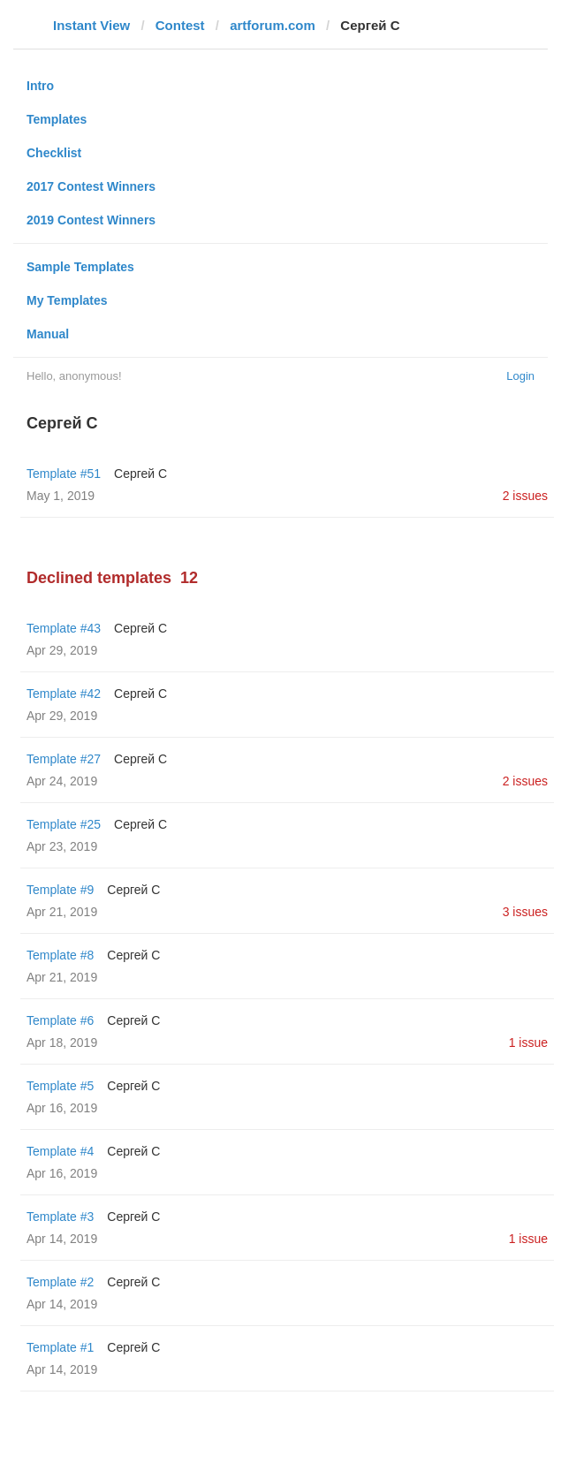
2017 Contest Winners (91, 186)
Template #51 (64, 473)
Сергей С (140, 473)
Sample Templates (80, 267)
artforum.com (272, 25)
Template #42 (64, 693)
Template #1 (60, 1347)
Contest (180, 25)
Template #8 (60, 955)
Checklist (54, 153)
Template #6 (60, 1020)
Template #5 (60, 1086)
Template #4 (60, 1151)
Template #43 (64, 628)
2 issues (525, 496)
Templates (57, 119)
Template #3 (60, 1216)
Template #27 (64, 759)
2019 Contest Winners (91, 220)
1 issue (528, 1042)
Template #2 (60, 1282)
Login (520, 376)
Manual (48, 334)
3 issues (525, 912)
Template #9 (60, 890)
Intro (40, 86)
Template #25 (64, 824)
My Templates (67, 300)
